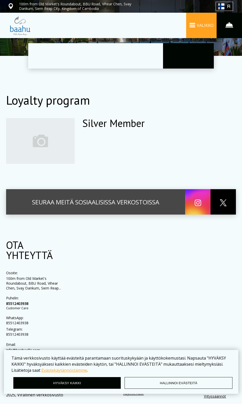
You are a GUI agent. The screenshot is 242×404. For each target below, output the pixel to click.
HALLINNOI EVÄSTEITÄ (178, 383)
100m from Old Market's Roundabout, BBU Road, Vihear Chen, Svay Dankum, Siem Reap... (33, 283)
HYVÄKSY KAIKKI (67, 383)
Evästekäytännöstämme (64, 370)
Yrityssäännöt (215, 396)
